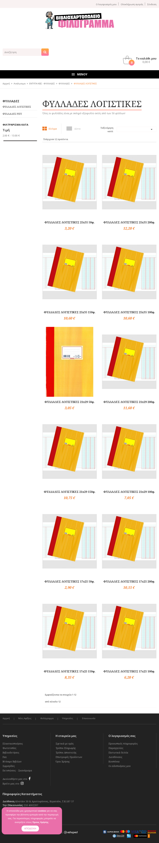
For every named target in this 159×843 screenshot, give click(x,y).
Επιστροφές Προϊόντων (69, 757)
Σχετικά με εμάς (65, 743)
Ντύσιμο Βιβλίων (12, 761)
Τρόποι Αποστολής (66, 752)
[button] (140, 60)
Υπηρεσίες (68, 718)
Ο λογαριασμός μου (106, 4)
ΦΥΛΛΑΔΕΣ (11, 101)
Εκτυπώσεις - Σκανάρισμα (17, 770)
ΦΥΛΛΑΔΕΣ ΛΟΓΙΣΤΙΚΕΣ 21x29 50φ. (69, 402)
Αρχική (6, 718)
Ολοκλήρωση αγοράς (132, 4)
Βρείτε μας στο (11, 783)
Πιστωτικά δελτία (118, 752)
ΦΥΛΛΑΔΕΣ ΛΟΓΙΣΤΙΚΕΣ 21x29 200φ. (129, 402)
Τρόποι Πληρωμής (66, 748)
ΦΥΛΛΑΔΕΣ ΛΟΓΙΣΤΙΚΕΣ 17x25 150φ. (69, 671)
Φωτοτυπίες (9, 748)
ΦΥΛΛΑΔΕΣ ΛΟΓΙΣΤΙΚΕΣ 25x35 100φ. (129, 312)
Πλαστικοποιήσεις (13, 743)
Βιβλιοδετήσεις (11, 752)
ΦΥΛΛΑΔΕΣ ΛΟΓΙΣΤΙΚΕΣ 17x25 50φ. (69, 581)
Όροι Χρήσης (63, 761)
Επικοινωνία (89, 718)
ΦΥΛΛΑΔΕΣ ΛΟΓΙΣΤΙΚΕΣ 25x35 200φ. (129, 222)
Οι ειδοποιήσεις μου (120, 766)
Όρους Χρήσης (40, 822)
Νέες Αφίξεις (25, 718)
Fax (5, 757)
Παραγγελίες (116, 748)
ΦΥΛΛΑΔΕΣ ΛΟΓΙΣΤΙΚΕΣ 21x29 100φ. (129, 492)
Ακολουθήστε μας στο (15, 779)
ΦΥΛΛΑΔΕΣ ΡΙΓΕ (12, 113)
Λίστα (77, 128)
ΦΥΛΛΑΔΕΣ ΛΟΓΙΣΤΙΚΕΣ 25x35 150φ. (69, 312)
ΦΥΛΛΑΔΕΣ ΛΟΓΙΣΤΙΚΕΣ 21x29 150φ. (69, 492)
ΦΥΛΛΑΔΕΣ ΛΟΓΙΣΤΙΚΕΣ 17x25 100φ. (129, 671)
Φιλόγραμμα (47, 718)
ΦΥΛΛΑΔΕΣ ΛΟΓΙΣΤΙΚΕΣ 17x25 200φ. (129, 581)
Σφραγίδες (9, 766)
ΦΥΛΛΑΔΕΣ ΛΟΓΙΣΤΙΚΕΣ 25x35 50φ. (69, 222)
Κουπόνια (114, 761)
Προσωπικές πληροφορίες (123, 743)
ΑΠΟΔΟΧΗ (30, 828)
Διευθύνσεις (115, 757)
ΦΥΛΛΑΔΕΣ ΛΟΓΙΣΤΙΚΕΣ (17, 106)
